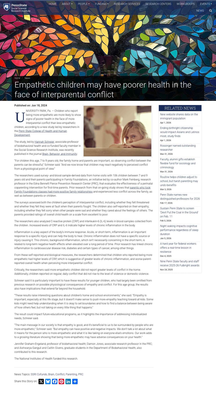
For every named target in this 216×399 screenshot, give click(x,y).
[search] (211, 11)
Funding (100, 4)
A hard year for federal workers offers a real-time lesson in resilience (178, 247)
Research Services (127, 4)
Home (53, 4)
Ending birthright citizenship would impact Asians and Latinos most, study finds (179, 132)
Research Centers (158, 4)
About (66, 4)
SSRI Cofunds (39, 374)
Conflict (60, 374)
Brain (51, 374)
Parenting (71, 374)
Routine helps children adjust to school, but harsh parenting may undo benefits (179, 181)
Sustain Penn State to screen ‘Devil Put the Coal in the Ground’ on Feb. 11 (179, 212)
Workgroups (186, 4)
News (200, 10)
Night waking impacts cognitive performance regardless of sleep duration (179, 230)
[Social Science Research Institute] (17, 7)
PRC (80, 374)
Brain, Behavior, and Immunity (59, 154)
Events (205, 4)
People (83, 4)
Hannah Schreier (44, 141)
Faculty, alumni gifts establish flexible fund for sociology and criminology (177, 163)
